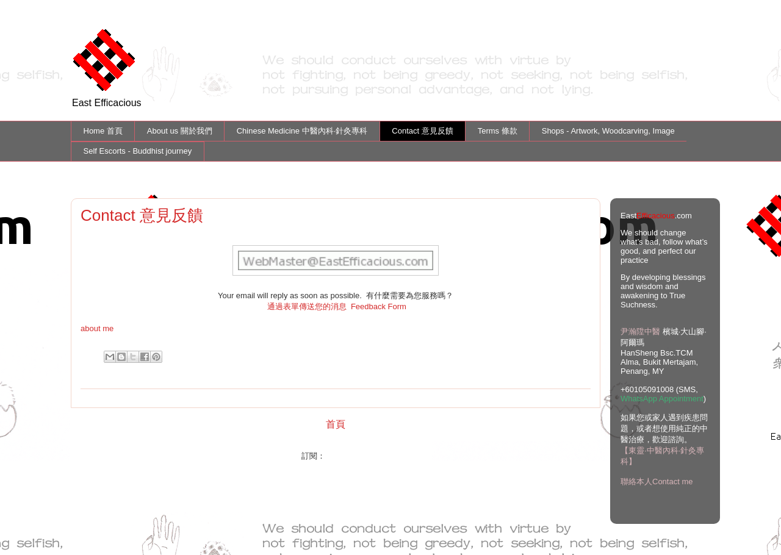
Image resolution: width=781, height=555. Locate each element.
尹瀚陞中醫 (640, 331)
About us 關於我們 (179, 130)
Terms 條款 (497, 130)
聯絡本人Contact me (657, 481)
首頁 (335, 424)
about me (97, 328)
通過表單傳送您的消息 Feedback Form (336, 306)
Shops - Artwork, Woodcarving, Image (608, 130)
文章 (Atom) (349, 455)
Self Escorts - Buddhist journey (138, 151)
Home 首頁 (103, 130)
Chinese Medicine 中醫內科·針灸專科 (302, 130)
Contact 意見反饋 (422, 130)
